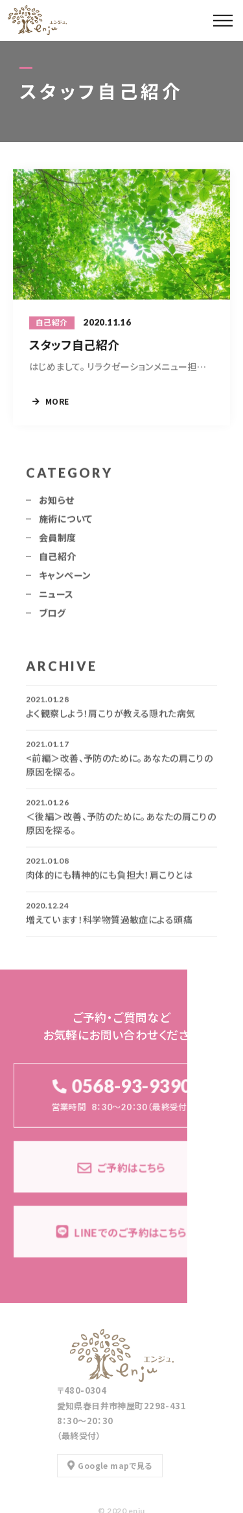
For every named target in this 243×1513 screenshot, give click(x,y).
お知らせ (57, 503)
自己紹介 (57, 560)
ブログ (52, 616)
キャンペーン (65, 579)
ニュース (56, 597)
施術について (66, 522)
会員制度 (57, 541)
